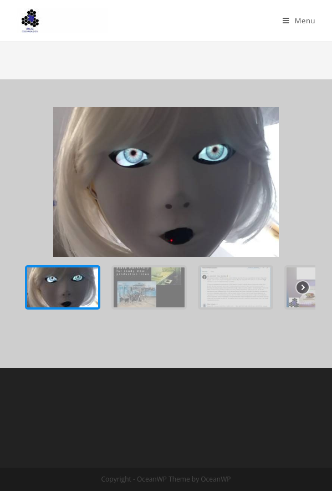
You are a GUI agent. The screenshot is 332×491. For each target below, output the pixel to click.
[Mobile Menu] (299, 20)
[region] (166, 212)
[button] (62, 287)
